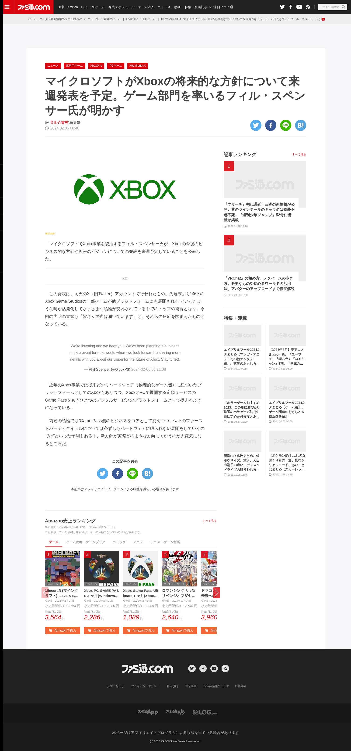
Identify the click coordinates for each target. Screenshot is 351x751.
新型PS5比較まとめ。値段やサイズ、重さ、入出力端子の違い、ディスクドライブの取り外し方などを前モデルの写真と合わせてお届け (242, 463)
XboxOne (132, 19)
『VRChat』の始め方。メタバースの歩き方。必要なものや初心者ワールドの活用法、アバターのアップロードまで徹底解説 (259, 283)
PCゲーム (97, 7)
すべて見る (210, 520)
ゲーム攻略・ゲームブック (85, 542)
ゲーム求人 (145, 7)
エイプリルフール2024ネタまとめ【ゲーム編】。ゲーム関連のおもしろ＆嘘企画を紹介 (287, 409)
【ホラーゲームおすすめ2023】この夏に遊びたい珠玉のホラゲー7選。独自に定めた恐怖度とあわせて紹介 (242, 410)
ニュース (163, 7)
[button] (216, 593)
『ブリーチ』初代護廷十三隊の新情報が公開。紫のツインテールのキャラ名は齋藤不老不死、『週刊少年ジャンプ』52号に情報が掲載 (259, 212)
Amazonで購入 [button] (62, 630)
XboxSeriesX (169, 19)
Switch (73, 7)
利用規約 (172, 686)
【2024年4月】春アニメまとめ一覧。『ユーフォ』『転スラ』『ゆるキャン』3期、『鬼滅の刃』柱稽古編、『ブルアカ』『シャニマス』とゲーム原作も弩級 (287, 357)
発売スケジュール (121, 7)
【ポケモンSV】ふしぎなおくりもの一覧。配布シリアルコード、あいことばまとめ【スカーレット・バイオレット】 (287, 463)
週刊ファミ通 (222, 7)
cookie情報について (216, 686)
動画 (176, 7)
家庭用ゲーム (112, 19)
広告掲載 (240, 686)
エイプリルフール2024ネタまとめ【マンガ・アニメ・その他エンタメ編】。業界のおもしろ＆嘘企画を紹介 (242, 357)
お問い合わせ (115, 686)
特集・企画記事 (195, 7)
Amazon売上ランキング (70, 520)
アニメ (138, 542)
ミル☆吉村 (59, 122)
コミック (119, 542)
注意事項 (191, 686)
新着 (61, 7)
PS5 (84, 7)
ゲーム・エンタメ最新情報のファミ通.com (55, 19)
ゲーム (54, 542)
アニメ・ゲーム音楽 (165, 542)
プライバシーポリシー (145, 686)
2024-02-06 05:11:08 (148, 369)
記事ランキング (240, 154)
